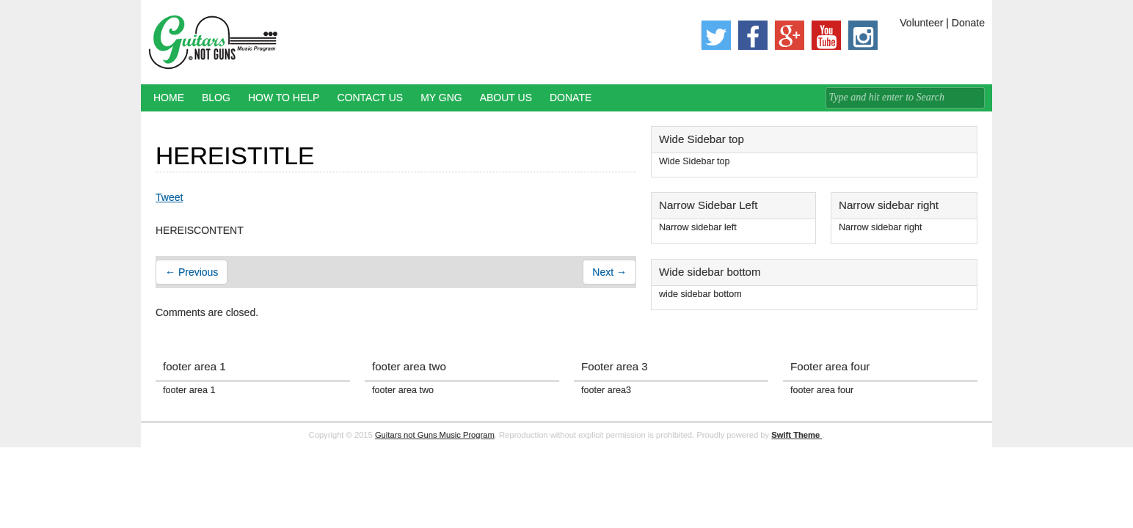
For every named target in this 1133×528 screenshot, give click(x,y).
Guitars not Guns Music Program (435, 434)
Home (168, 97)
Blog (216, 97)
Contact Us (370, 97)
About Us (506, 97)
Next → (609, 272)
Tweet (169, 197)
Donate (570, 97)
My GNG (441, 97)
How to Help (284, 97)
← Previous (191, 272)
